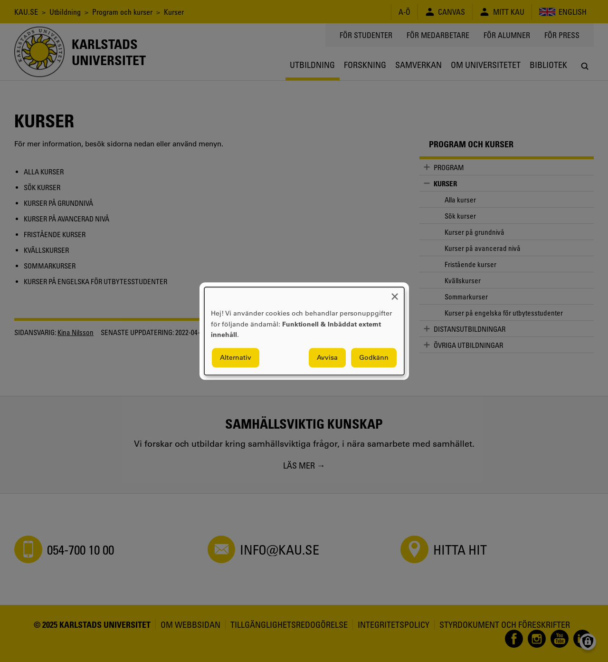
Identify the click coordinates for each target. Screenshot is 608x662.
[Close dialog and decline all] (394, 293)
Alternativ (235, 357)
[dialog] (304, 331)
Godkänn (374, 357)
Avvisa (327, 357)
